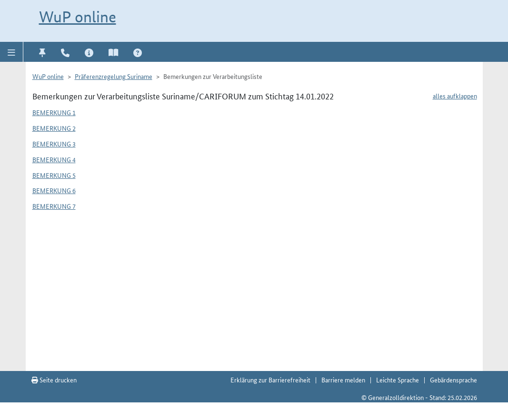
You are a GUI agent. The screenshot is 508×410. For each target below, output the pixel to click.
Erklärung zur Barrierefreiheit (270, 379)
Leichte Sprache (397, 379)
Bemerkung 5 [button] (54, 175)
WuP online (77, 17)
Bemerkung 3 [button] (54, 143)
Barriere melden (343, 379)
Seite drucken (54, 379)
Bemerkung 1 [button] (54, 112)
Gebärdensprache (453, 379)
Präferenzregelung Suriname (113, 76)
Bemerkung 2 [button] (54, 128)
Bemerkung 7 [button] (54, 206)
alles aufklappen (455, 95)
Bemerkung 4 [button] (54, 159)
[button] (11, 52)
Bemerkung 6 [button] (54, 190)
